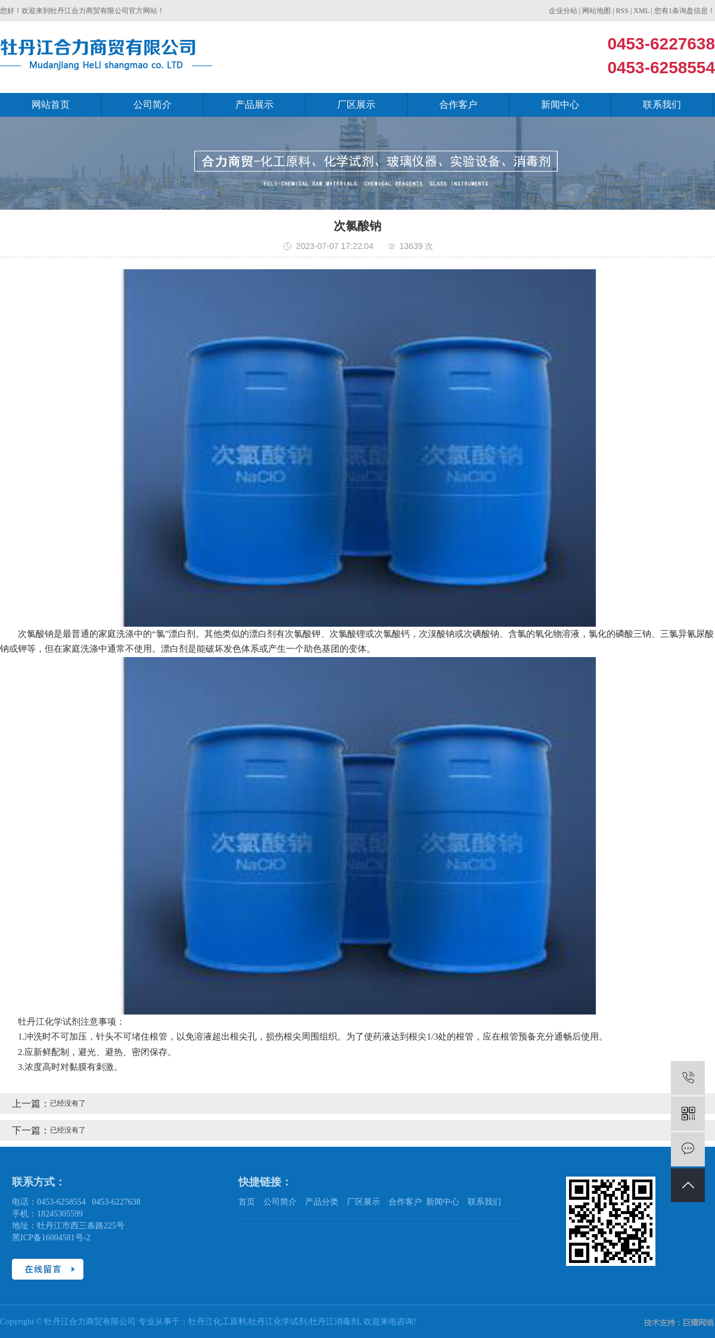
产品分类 (321, 1201)
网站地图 (596, 11)
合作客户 (458, 104)
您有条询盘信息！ (684, 11)
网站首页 (51, 104)
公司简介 (152, 104)
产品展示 (254, 104)
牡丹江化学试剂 (277, 1321)
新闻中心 (560, 104)
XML (641, 11)
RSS (622, 11)
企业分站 (563, 11)
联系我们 (662, 104)
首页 (246, 1201)
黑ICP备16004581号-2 (51, 1237)
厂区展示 (356, 104)
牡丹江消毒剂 (334, 1321)
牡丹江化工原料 (217, 1321)
